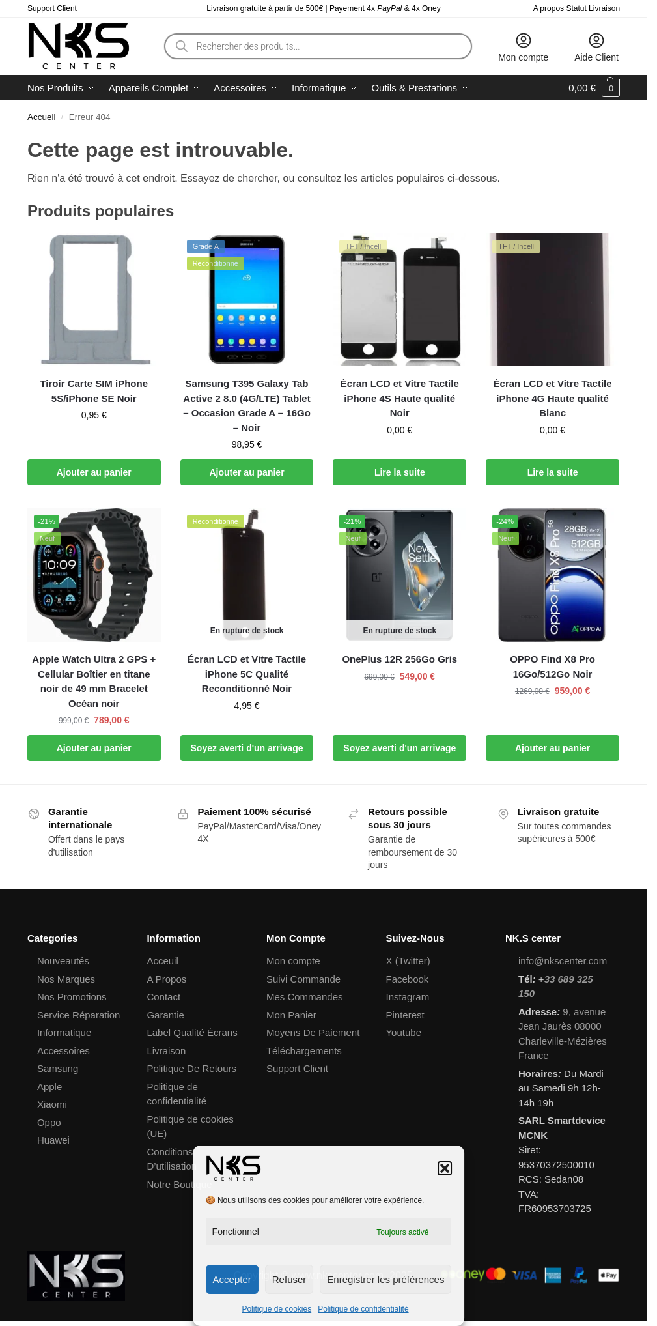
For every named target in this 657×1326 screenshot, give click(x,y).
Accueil (41, 117)
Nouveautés (63, 960)
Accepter (232, 1279)
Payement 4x (366, 8)
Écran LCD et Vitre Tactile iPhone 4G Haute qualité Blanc (553, 398)
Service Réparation (78, 1014)
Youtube (403, 1032)
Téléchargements (304, 1050)
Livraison (166, 1050)
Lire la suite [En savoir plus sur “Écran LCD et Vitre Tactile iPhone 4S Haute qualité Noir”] (399, 472)
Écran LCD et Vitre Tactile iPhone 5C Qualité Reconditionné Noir (247, 674)
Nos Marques (66, 979)
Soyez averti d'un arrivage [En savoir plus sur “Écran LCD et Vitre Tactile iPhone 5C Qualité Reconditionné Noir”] (247, 748)
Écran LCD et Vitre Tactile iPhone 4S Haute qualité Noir (400, 398)
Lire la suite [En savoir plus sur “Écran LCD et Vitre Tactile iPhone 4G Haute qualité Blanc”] (552, 472)
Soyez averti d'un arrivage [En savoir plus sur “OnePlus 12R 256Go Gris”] (399, 748)
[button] (444, 1168)
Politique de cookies (276, 1309)
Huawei (53, 1140)
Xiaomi (52, 1104)
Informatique (64, 1032)
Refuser (289, 1279)
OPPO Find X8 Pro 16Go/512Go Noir (552, 667)
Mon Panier (291, 1014)
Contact (163, 996)
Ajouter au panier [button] (94, 472)
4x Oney (426, 8)
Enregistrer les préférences (385, 1279)
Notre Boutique (179, 1184)
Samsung (57, 1068)
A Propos (166, 979)
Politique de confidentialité (363, 1309)
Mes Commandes (304, 996)
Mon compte (523, 47)
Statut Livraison (593, 8)
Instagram (407, 996)
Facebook (406, 979)
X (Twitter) (407, 960)
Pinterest (404, 1014)
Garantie (165, 1014)
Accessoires (63, 1050)
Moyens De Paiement (312, 1032)
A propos (548, 8)
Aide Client (596, 47)
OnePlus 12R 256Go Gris (399, 659)
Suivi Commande (303, 979)
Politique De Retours (191, 1068)
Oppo (49, 1122)
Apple (49, 1086)
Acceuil (162, 960)
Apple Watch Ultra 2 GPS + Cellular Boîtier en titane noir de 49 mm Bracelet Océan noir (94, 681)
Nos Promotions (72, 996)
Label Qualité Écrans (192, 1032)
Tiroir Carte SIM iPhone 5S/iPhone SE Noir (94, 391)
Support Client (52, 8)
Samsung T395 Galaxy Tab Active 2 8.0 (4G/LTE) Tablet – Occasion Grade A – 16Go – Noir (247, 405)
